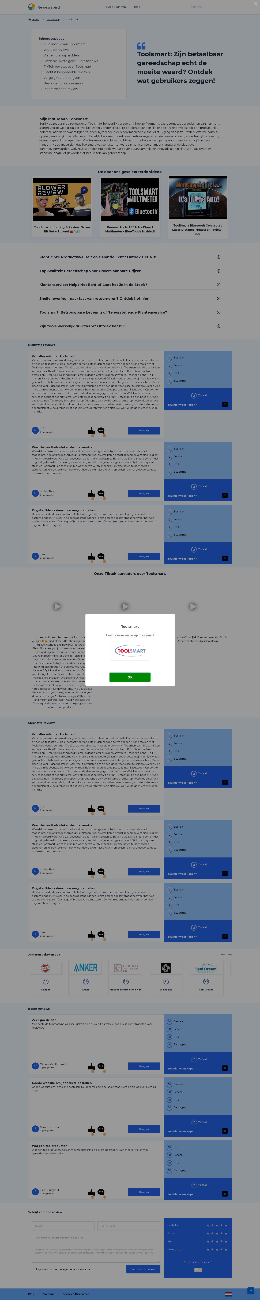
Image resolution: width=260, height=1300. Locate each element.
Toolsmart (130, 626)
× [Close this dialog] (256, 4)
